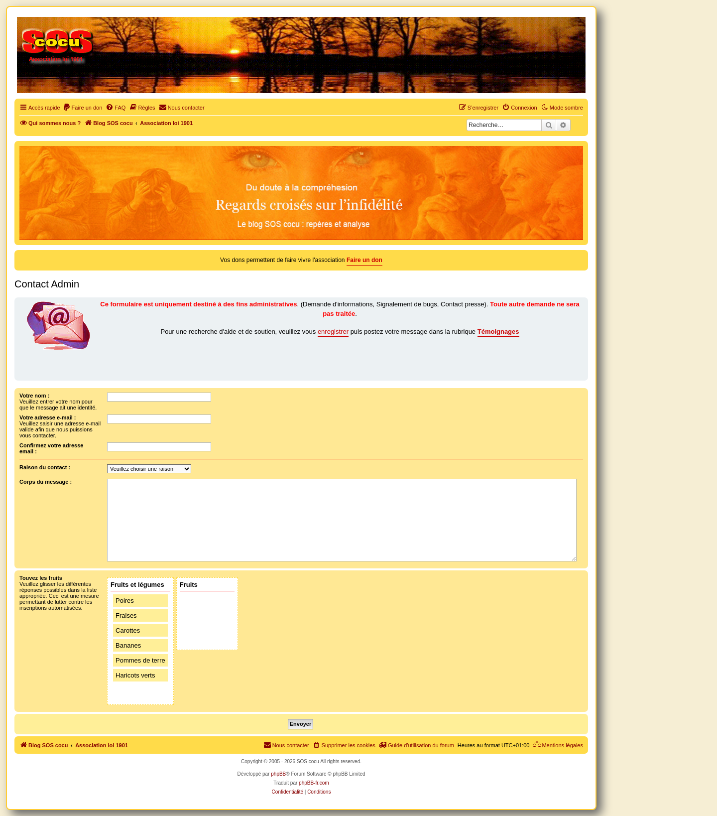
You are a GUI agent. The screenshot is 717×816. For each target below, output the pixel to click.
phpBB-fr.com (314, 783)
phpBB (278, 774)
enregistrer (333, 331)
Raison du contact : (44, 467)
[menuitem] (83, 108)
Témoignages (498, 331)
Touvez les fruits (40, 578)
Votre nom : (34, 396)
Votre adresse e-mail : (47, 417)
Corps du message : (45, 482)
